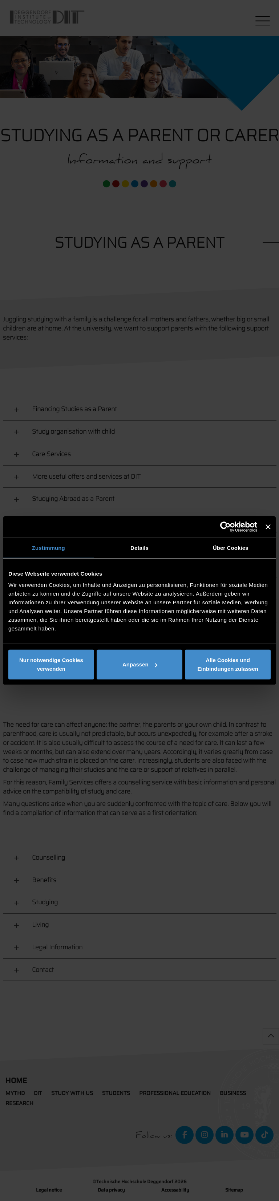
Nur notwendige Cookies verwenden (51, 664)
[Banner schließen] (268, 526)
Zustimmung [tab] (48, 547)
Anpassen (139, 664)
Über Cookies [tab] (230, 547)
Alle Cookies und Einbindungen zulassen (227, 664)
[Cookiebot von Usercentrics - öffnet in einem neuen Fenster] (225, 526)
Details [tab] (139, 547)
